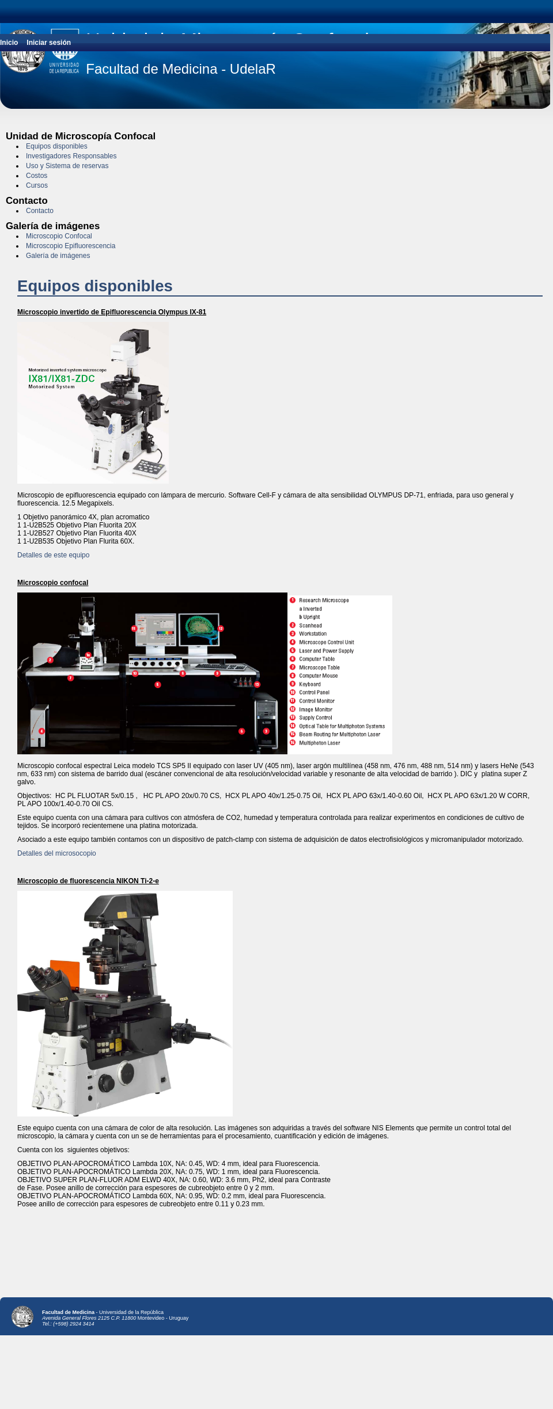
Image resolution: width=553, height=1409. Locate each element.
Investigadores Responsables (71, 156)
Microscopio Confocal (59, 236)
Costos (36, 176)
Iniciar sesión (48, 43)
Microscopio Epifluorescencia (70, 246)
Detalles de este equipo (53, 555)
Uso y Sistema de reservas (67, 166)
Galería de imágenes (58, 256)
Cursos (37, 185)
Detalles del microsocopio (56, 853)
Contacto (40, 211)
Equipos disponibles (57, 146)
